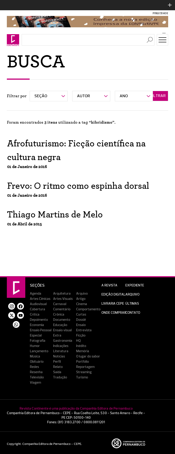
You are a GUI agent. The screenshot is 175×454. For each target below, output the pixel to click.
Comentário (61, 309)
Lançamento (39, 351)
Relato (58, 367)
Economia (37, 325)
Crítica (34, 314)
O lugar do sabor (88, 356)
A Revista (109, 285)
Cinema (81, 304)
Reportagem (85, 367)
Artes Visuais (63, 299)
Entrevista (84, 330)
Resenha (36, 372)
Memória (82, 351)
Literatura (60, 351)
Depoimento (39, 319)
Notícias (59, 356)
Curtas (81, 314)
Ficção (80, 335)
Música (35, 356)
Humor (35, 346)
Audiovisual (38, 304)
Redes (34, 367)
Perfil (57, 361)
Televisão (37, 377)
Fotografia (37, 340)
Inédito (81, 346)
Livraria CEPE (112, 303)
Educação (60, 325)
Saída (57, 372)
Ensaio (81, 325)
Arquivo (82, 293)
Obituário (37, 361)
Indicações (60, 346)
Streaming (84, 372)
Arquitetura (62, 293)
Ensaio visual (62, 330)
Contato (132, 312)
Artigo (80, 299)
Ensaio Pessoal (40, 330)
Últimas (132, 303)
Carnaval (59, 304)
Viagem (35, 382)
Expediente (134, 285)
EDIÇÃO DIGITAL (113, 294)
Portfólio (82, 361)
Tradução (60, 377)
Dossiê (81, 319)
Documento (61, 319)
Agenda (35, 293)
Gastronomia (62, 340)
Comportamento (88, 309)
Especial (36, 335)
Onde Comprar (113, 312)
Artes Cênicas (40, 299)
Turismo (82, 377)
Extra (57, 335)
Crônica (58, 314)
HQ (78, 340)
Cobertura (37, 309)
